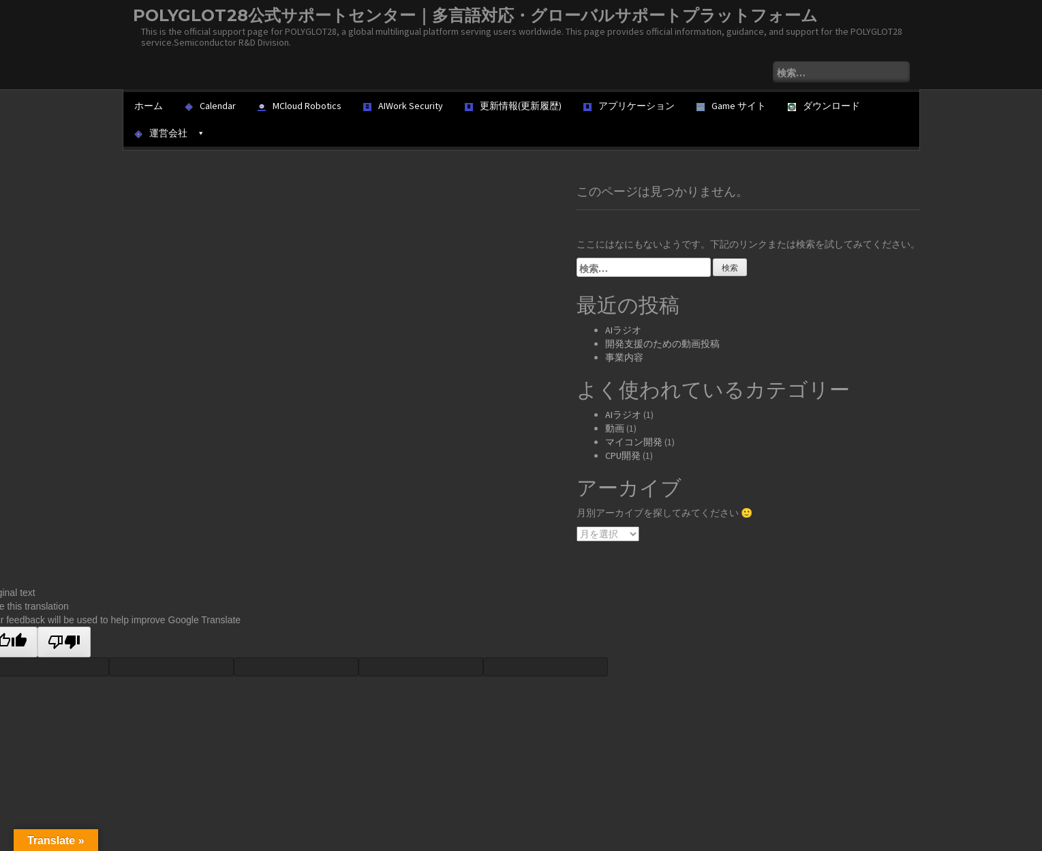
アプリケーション (629, 105)
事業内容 (624, 357)
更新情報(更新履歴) (513, 105)
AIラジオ (623, 330)
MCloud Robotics (299, 105)
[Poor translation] (64, 642)
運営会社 (169, 133)
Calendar (210, 105)
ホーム (148, 106)
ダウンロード (824, 105)
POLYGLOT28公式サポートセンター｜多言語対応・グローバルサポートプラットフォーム (475, 15)
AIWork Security (403, 105)
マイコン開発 (633, 442)
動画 (614, 428)
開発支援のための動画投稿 (662, 344)
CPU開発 (623, 455)
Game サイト (731, 105)
